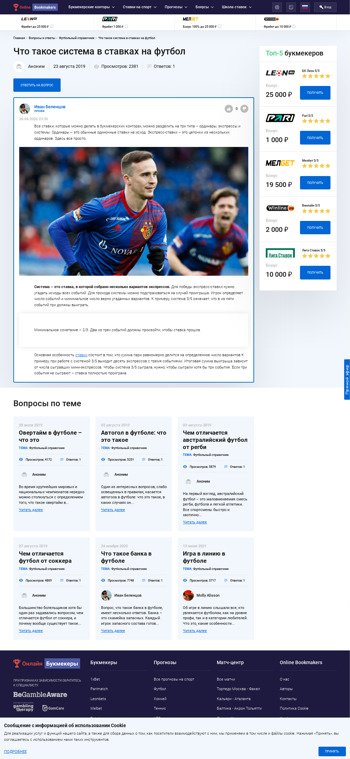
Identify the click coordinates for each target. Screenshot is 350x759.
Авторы (286, 689)
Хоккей (160, 699)
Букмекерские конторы (91, 7)
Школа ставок (236, 7)
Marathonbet (101, 728)
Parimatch (99, 689)
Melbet (96, 708)
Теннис (160, 708)
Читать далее (31, 510)
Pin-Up (95, 738)
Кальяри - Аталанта (234, 699)
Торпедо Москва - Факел (238, 689)
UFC (157, 718)
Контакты (288, 699)
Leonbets (98, 699)
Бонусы (205, 7)
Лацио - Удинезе (231, 718)
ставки (81, 355)
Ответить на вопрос (37, 85)
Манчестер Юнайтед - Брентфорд (236, 731)
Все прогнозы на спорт (174, 679)
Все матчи (226, 679)
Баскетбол (163, 728)
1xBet (95, 679)
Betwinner (98, 718)
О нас (284, 679)
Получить (315, 93)
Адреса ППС (290, 728)
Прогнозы (176, 7)
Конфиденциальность (298, 718)
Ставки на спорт (139, 7)
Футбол (160, 689)
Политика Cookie (294, 708)
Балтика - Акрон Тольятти (239, 708)
